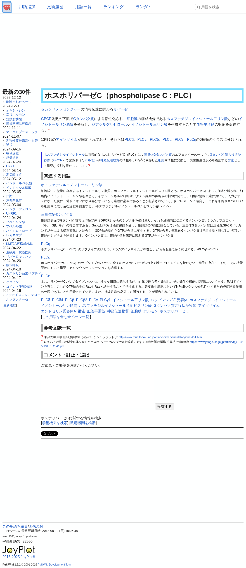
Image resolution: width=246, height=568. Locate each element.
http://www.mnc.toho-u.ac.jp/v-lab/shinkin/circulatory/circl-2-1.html (161, 337)
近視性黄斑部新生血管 (22, 140)
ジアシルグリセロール (110, 124)
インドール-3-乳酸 (19, 183)
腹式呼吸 (12, 265)
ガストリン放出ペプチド (23, 273)
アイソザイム (67, 139)
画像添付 (36, 526)
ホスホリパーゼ (172, 311)
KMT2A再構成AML (19, 243)
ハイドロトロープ (18, 231)
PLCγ (141, 139)
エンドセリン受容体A (58, 311)
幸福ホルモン (15, 114)
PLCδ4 (57, 300)
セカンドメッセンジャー (61, 109)
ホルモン (91, 160)
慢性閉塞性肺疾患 (18, 123)
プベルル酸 (14, 226)
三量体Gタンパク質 (158, 154)
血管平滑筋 (205, 124)
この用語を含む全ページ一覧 (65, 317)
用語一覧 (83, 7)
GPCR (46, 119)
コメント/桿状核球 (19, 286)
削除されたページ (18, 102)
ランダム (144, 7)
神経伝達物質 (109, 160)
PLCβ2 (81, 300)
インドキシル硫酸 (18, 187)
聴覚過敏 (12, 153)
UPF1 (10, 166)
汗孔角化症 (14, 200)
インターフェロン (18, 209)
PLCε (167, 139)
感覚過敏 (12, 157)
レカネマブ (14, 235)
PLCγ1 (105, 300)
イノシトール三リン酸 (149, 124)
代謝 (9, 196)
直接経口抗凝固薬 (18, 252)
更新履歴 (55, 7)
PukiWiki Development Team (55, 564)
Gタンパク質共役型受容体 (175, 305)
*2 (89, 165)
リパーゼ (120, 109)
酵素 (231, 160)
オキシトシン (15, 110)
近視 (9, 145)
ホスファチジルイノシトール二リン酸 (197, 119)
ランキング (113, 7)
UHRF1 (11, 213)
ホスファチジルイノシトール (64, 154)
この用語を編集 (15, 526)
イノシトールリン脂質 (59, 305)
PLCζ (179, 139)
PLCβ (129, 139)
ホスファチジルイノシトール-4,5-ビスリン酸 (115, 305)
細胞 (161, 160)
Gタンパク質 (83, 119)
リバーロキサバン (18, 256)
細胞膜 (132, 119)
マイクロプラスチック (22, 132)
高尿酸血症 (14, 175)
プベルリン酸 (15, 222)
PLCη (191, 139)
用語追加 (27, 7)
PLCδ (154, 139)
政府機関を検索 (83, 423)
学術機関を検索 (54, 423)
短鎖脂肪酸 (14, 119)
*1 (49, 129)
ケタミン (12, 282)
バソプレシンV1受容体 (169, 300)
